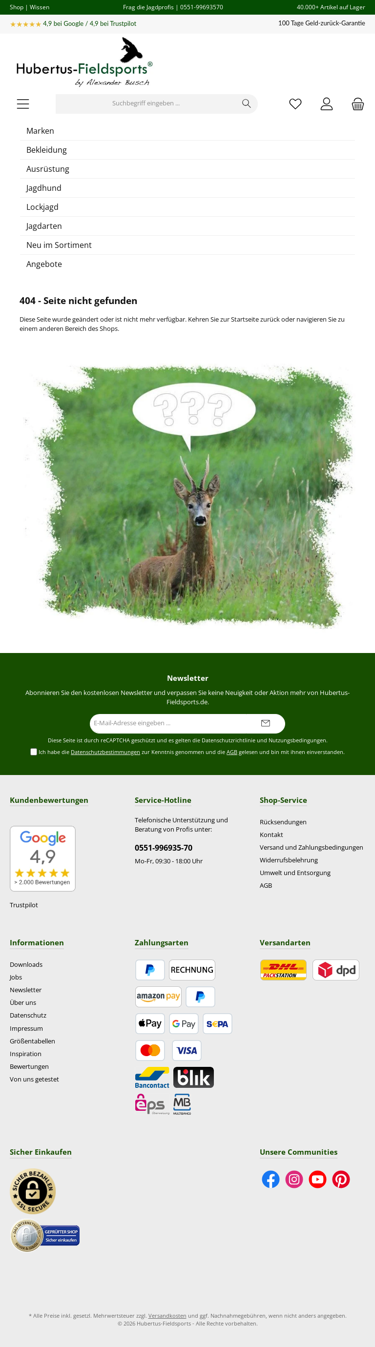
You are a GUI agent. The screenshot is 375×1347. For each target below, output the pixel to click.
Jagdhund (44, 188)
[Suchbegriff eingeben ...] (146, 104)
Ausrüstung (47, 168)
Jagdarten (44, 226)
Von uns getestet (34, 1079)
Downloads (26, 964)
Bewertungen (29, 1066)
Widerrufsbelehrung (289, 860)
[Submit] (265, 724)
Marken (40, 130)
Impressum (26, 1028)
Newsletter (26, 990)
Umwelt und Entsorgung (295, 873)
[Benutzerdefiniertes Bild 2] (45, 1235)
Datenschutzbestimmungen (105, 751)
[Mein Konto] (326, 104)
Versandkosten (167, 1315)
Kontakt (271, 835)
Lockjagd (42, 207)
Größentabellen (32, 1041)
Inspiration (26, 1054)
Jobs (16, 977)
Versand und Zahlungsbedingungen (311, 847)
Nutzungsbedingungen (297, 740)
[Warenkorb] (355, 104)
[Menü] (23, 104)
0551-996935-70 (163, 847)
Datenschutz (28, 1015)
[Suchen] (247, 104)
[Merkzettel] (295, 104)
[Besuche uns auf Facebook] (271, 1179)
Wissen (39, 7)
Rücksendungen (283, 822)
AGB (232, 751)
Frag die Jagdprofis (148, 7)
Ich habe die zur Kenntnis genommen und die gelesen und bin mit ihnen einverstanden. (192, 752)
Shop (16, 7)
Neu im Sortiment (59, 245)
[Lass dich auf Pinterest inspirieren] (341, 1179)
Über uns (23, 1003)
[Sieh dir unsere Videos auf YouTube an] (318, 1179)
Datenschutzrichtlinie (228, 740)
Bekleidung (46, 149)
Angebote (44, 264)
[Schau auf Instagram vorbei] (294, 1179)
